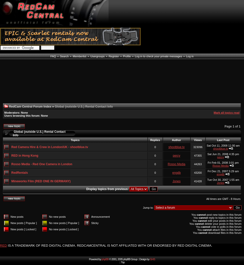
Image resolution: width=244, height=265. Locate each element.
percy (176, 155)
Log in (189, 56)
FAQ (53, 56)
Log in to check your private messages (158, 56)
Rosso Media (176, 164)
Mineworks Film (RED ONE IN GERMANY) (41, 181)
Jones (177, 181)
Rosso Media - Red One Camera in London (41, 164)
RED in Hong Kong (24, 155)
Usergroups (97, 56)
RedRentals (19, 172)
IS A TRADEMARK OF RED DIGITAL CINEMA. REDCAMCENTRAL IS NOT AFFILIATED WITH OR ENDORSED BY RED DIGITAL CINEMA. (110, 245)
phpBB (105, 259)
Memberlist (79, 56)
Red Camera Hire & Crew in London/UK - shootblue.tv (49, 147)
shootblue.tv (176, 147)
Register (114, 56)
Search (64, 56)
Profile (127, 56)
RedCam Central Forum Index (30, 106)
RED (3, 245)
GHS (152, 259)
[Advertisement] (21, 84)
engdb (176, 172)
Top (123, 262)
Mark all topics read (226, 112)
